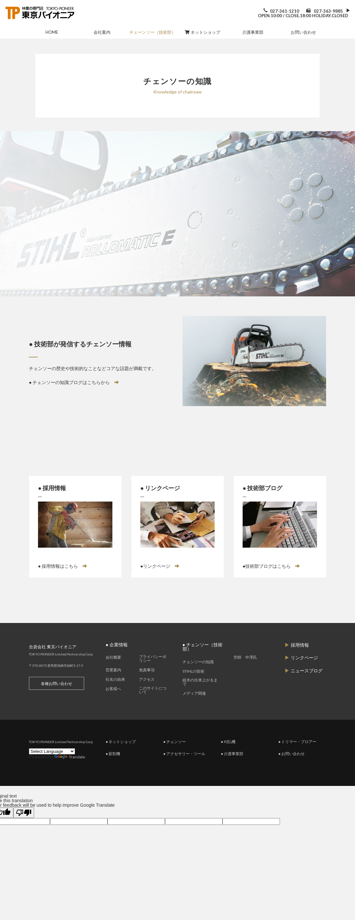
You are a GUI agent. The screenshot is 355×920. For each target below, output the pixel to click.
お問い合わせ (303, 32)
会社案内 (102, 32)
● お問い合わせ (291, 767)
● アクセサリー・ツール (184, 767)
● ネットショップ (121, 755)
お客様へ (113, 703)
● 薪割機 (113, 767)
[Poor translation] (23, 826)
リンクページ (301, 672)
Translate (69, 771)
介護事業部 (252, 32)
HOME (51, 32)
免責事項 (147, 684)
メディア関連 (194, 707)
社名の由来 (115, 693)
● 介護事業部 (232, 767)
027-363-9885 (328, 11)
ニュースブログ (304, 685)
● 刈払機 (228, 755)
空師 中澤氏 (245, 671)
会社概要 (113, 671)
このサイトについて (152, 704)
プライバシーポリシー (152, 673)
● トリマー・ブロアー (297, 755)
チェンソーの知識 (198, 676)
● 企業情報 (116, 658)
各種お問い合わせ (56, 697)
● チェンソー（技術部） (202, 660)
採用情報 (297, 658)
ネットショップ (202, 32)
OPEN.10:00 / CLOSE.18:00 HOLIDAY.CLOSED (303, 16)
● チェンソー (174, 755)
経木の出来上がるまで (200, 696)
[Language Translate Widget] (52, 765)
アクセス (147, 693)
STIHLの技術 (193, 685)
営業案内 (113, 684)
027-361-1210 (284, 11)
